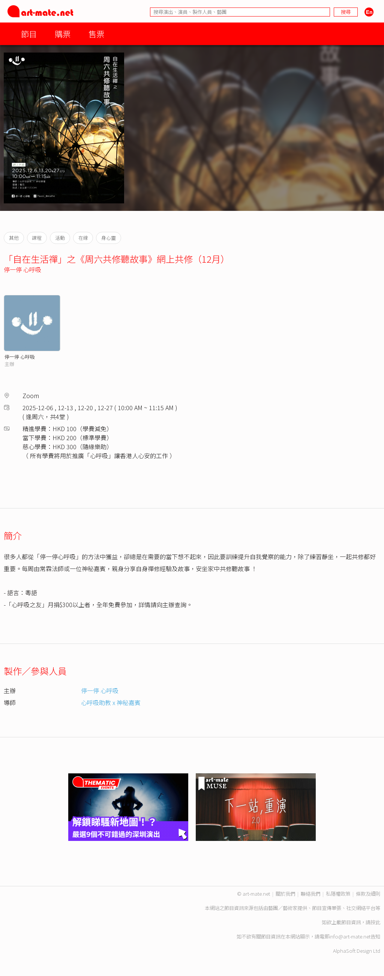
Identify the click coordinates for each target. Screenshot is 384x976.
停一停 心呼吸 (22, 269)
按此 (375, 922)
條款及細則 (368, 893)
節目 (29, 33)
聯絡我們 (310, 893)
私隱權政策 (338, 893)
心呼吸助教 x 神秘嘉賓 (111, 702)
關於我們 (285, 893)
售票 (96, 33)
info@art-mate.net (349, 936)
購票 (62, 33)
